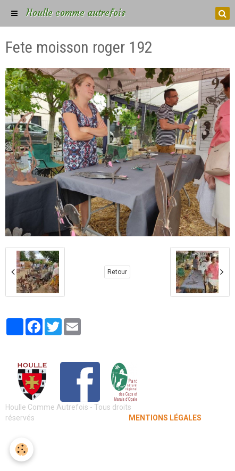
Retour (117, 272)
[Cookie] (21, 449)
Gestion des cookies (118, 455)
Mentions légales (117, 439)
